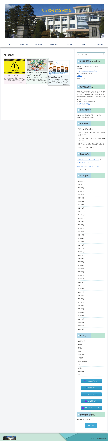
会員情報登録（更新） (83, 104)
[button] (103, 54)
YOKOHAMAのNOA (83, 162)
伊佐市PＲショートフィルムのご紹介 (88, 160)
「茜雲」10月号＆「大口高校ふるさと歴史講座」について (91, 134)
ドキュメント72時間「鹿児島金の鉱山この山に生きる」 (91, 139)
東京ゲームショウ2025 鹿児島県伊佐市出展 (91, 144)
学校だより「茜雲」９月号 (86, 147)
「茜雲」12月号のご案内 (85, 129)
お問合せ (79, 76)
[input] (91, 54)
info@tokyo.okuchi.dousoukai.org (87, 71)
